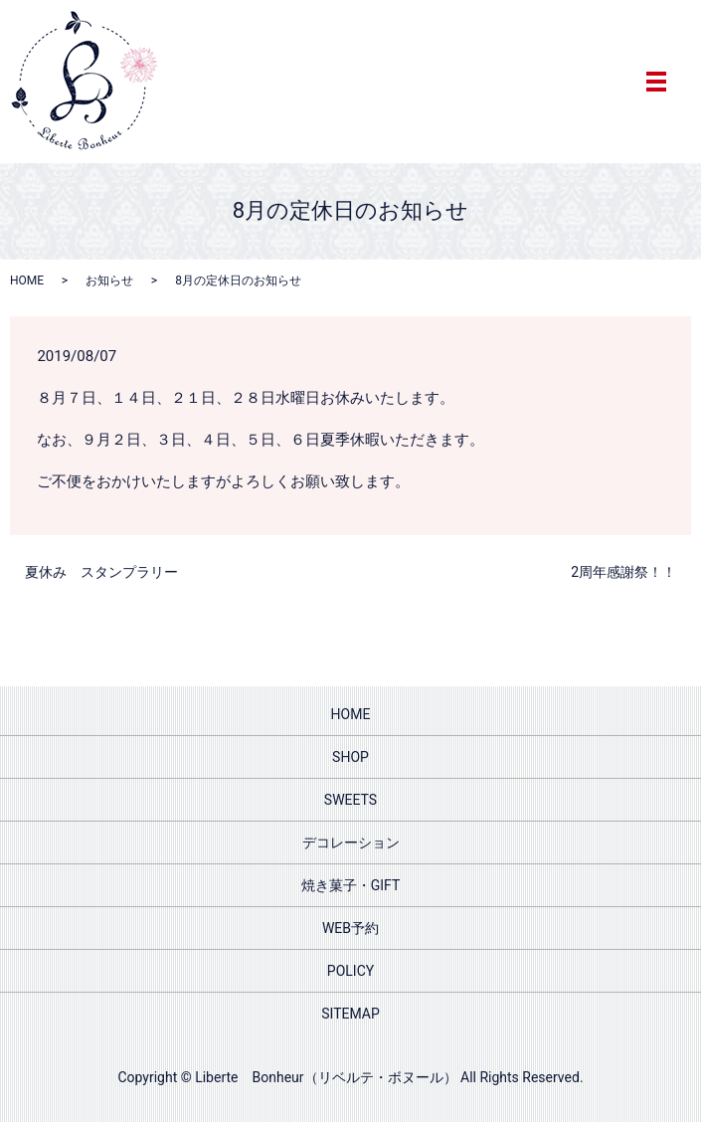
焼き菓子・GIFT (351, 885)
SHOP (350, 757)
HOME (27, 280)
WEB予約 (350, 928)
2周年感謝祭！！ (623, 572)
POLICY (350, 971)
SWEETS (350, 800)
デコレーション (351, 842)
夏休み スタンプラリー (101, 572)
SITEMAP (350, 1014)
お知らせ (109, 280)
